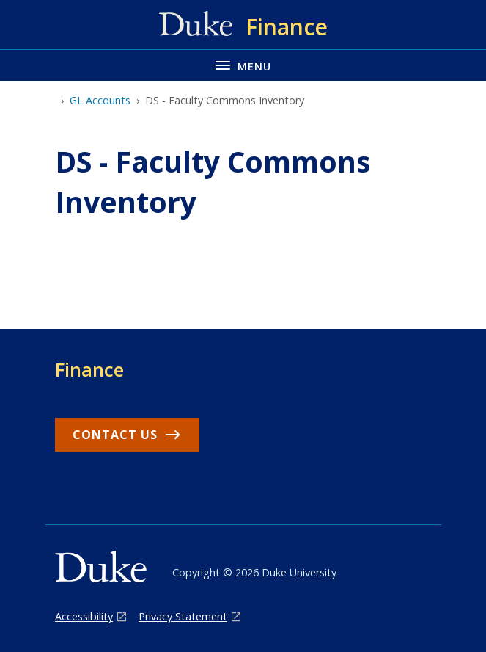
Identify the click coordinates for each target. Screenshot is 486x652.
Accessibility (84, 616)
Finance (89, 369)
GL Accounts (100, 100)
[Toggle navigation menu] (243, 65)
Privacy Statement (183, 616)
